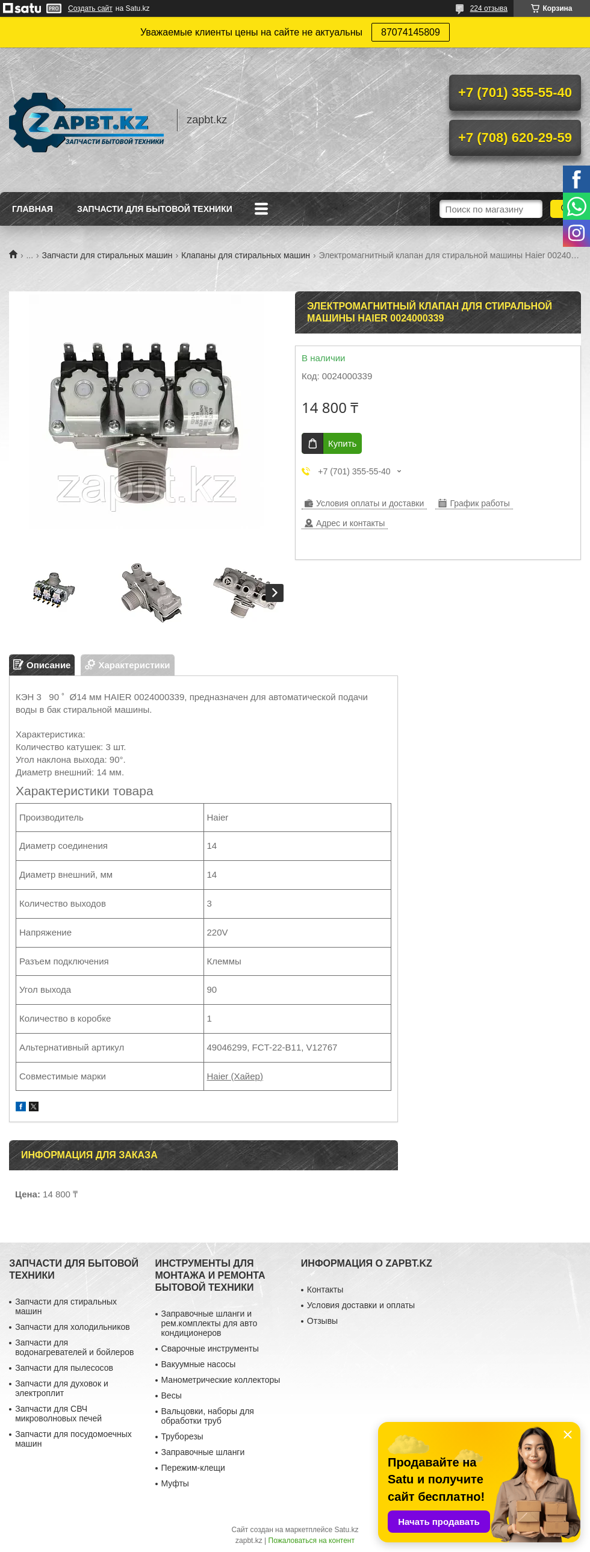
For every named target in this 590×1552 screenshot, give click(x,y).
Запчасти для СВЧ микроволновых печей (58, 1413)
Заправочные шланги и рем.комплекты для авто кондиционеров (209, 1323)
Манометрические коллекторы (221, 1380)
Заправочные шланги (203, 1452)
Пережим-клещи (193, 1468)
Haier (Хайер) (235, 1076)
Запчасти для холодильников (72, 1327)
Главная (32, 209)
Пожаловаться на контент (312, 1540)
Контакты (325, 1289)
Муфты (175, 1483)
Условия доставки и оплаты (361, 1305)
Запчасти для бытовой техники (154, 209)
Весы (171, 1395)
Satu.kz (346, 1530)
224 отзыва (489, 8)
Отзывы (322, 1321)
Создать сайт (90, 8)
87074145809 (410, 32)
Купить (342, 443)
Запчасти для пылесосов (64, 1368)
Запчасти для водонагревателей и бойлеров (74, 1347)
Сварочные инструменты (210, 1348)
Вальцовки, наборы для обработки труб (207, 1416)
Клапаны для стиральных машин (245, 255)
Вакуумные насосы (198, 1364)
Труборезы (182, 1436)
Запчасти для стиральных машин (107, 255)
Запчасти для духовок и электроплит (61, 1388)
